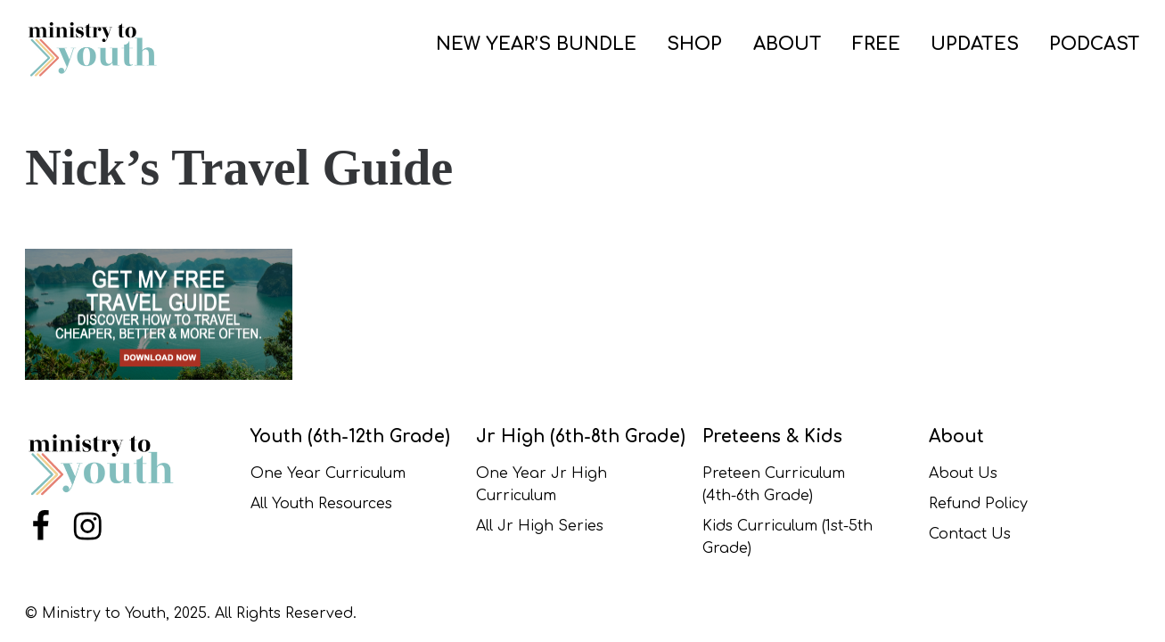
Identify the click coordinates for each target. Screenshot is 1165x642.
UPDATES (975, 44)
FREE (876, 44)
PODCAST (1094, 44)
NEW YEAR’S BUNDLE (536, 44)
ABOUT (787, 44)
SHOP (694, 44)
